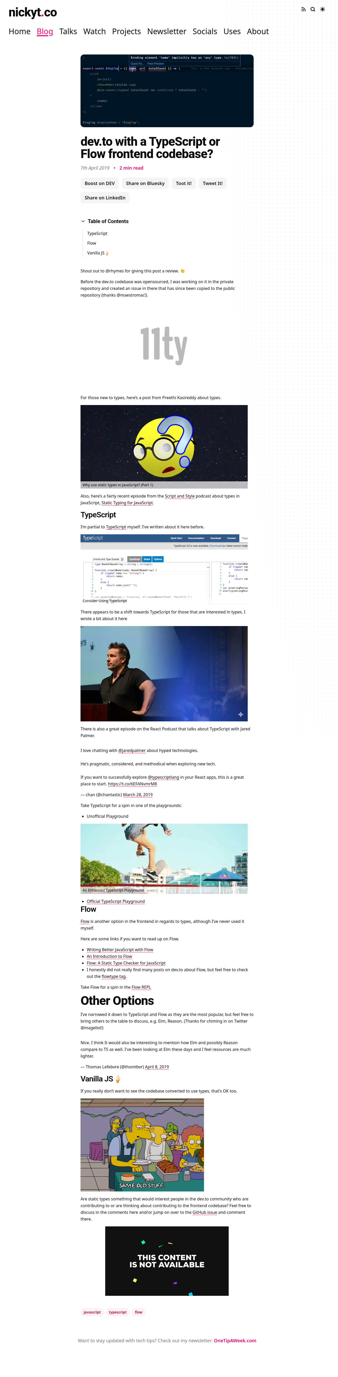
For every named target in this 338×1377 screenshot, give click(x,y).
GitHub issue (205, 1212)
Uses (232, 31)
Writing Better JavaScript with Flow (120, 949)
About (258, 31)
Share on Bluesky (145, 183)
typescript (118, 1312)
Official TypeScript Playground (116, 901)
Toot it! (184, 183)
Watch (94, 31)
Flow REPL (141, 987)
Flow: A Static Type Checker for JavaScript (126, 963)
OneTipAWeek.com (235, 1340)
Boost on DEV (100, 183)
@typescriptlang (163, 777)
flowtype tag (114, 976)
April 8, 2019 (157, 1067)
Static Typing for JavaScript (127, 503)
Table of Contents (105, 221)
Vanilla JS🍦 (98, 253)
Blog (45, 31)
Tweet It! (213, 183)
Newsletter (166, 31)
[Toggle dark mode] (322, 9)
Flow (91, 243)
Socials (205, 31)
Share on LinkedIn (105, 198)
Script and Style (180, 496)
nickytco (33, 12)
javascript (92, 1312)
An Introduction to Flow (109, 956)
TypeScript (97, 233)
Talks (68, 31)
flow (138, 1312)
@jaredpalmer (132, 750)
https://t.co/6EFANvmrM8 (132, 784)
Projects (126, 31)
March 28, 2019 (138, 794)
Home (20, 31)
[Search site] (312, 9)
